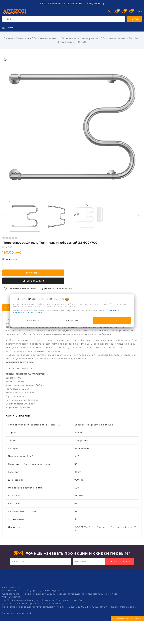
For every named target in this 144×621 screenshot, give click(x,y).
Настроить (72, 320)
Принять (111, 320)
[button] (139, 216)
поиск (8, 18)
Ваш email (80, 561)
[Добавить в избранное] (19, 289)
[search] (134, 19)
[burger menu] (8, 28)
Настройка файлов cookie (18, 613)
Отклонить (32, 320)
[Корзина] (139, 11)
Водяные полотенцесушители (81, 38)
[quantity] (12, 265)
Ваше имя (18, 561)
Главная (9, 38)
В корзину (33, 272)
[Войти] (109, 12)
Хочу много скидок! (119, 561)
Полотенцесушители (46, 38)
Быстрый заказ (33, 280)
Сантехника (23, 38)
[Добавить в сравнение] (56, 289)
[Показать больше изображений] (5, 60)
